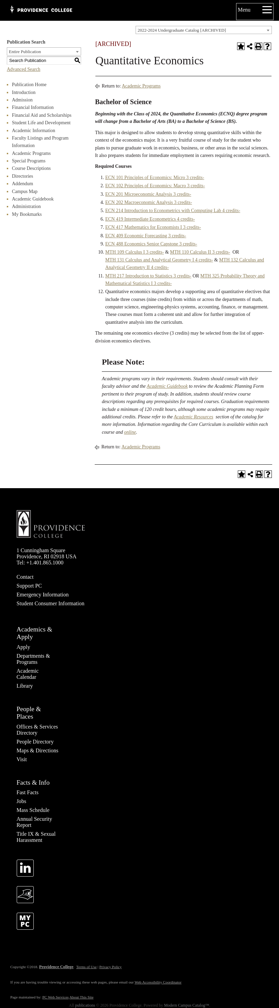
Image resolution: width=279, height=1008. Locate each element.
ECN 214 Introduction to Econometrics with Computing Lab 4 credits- (172, 210)
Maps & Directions (38, 750)
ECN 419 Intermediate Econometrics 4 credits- (150, 219)
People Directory (35, 742)
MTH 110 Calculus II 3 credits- (200, 252)
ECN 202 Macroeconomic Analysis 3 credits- (148, 202)
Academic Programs (31, 153)
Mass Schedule (33, 810)
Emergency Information (43, 594)
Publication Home (29, 84)
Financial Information (32, 107)
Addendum (22, 183)
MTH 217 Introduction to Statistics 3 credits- (148, 275)
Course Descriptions (31, 168)
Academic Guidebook (32, 199)
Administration (26, 206)
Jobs (21, 801)
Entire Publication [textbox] (25, 51)
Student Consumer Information (50, 603)
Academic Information (33, 130)
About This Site (81, 997)
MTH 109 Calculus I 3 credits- (134, 252)
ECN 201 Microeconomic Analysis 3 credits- (148, 194)
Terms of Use (86, 967)
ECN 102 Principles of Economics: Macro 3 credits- (155, 185)
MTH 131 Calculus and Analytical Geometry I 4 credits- (159, 259)
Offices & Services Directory (37, 730)
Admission (22, 99)
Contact (25, 577)
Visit (22, 759)
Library (25, 686)
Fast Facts (27, 792)
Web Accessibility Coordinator (158, 982)
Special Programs (28, 160)
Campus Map (24, 191)
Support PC (29, 586)
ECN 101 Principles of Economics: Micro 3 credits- (154, 177)
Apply (23, 647)
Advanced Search (23, 69)
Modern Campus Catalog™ (186, 1005)
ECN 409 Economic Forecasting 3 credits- (145, 235)
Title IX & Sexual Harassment (36, 837)
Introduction (23, 92)
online (130, 432)
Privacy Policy (110, 967)
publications (85, 1005)
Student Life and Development (41, 122)
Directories (22, 176)
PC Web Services (55, 997)
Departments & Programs (33, 659)
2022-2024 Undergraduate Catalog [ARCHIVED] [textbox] (182, 30)
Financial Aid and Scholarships (42, 115)
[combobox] (204, 30)
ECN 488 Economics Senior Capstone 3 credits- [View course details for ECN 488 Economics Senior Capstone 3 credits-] (151, 243)
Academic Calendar (28, 674)
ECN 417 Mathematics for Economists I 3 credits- (153, 227)
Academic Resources (193, 416)
